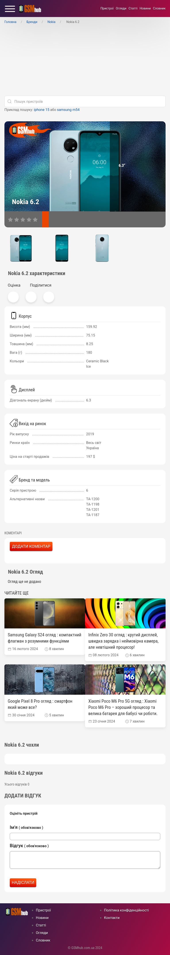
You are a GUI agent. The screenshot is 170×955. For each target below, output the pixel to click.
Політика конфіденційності (126, 910)
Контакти (112, 918)
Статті (133, 8)
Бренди (32, 22)
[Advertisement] (85, 61)
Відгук (29, 845)
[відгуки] (58, 219)
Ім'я (26, 827)
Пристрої (107, 8)
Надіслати (23, 882)
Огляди (121, 8)
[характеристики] (45, 219)
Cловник (159, 8)
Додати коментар (31, 546)
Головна (10, 22)
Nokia (51, 22)
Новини (145, 8)
